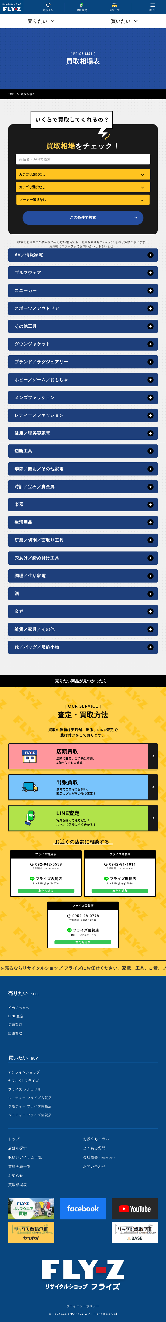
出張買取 (15, 1033)
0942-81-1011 (120, 864)
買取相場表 (17, 1185)
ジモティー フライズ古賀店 (30, 1098)
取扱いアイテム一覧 (25, 1157)
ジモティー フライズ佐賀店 (30, 1115)
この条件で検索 (83, 218)
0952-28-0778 (83, 916)
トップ (13, 1139)
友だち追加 (46, 890)
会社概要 (99, 1157)
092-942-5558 (46, 864)
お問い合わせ (94, 1166)
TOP (11, 94)
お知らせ (15, 1176)
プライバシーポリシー (82, 1306)
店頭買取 (15, 1024)
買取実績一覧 (19, 1166)
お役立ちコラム (96, 1139)
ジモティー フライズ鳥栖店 (30, 1106)
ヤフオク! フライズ (23, 1080)
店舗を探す (17, 1148)
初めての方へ (18, 1008)
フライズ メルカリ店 (24, 1089)
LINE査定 (15, 1016)
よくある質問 (94, 1148)
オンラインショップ (24, 1072)
